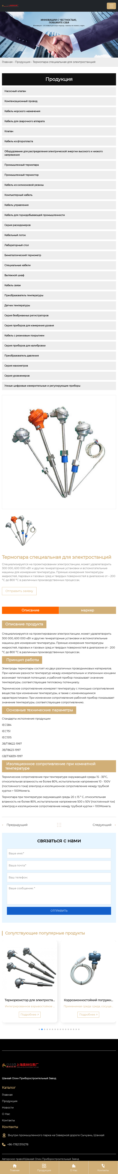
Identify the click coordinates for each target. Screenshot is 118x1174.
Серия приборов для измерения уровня (29, 325)
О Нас (73, 1167)
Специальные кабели (17, 265)
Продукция (22, 62)
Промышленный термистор (21, 174)
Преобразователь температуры (23, 295)
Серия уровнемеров (17, 375)
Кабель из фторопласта (18, 141)
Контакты (103, 1167)
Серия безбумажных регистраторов (26, 315)
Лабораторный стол (16, 245)
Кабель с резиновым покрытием (24, 335)
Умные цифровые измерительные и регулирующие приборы (42, 385)
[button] (39, 1029)
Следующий (102, 825)
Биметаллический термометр (22, 255)
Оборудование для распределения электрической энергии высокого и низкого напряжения (53, 153)
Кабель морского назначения (22, 111)
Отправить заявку (19, 591)
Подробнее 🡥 (30, 1014)
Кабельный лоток (15, 235)
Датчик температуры (17, 305)
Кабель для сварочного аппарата (24, 121)
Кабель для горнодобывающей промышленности (34, 215)
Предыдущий (17, 825)
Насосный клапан (15, 91)
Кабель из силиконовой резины (24, 185)
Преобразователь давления (21, 355)
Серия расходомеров (17, 225)
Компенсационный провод (20, 101)
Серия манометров (16, 365)
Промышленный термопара (21, 164)
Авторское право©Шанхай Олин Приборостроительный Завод (40, 1159)
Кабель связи (12, 285)
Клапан (8, 131)
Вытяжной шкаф (14, 275)
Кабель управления (16, 205)
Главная (7, 62)
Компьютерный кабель (18, 195)
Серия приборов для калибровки (25, 345)
